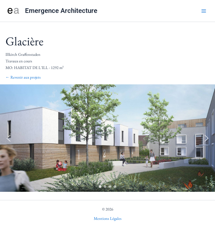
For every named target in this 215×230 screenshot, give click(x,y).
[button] (8, 138)
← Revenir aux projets (23, 77)
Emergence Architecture (61, 11)
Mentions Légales (108, 218)
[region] (107, 138)
